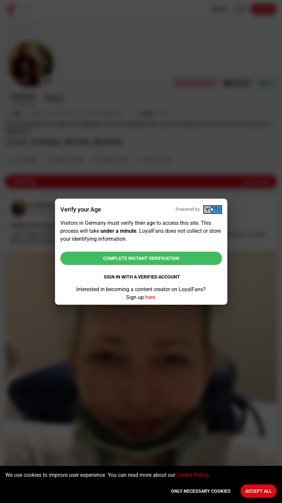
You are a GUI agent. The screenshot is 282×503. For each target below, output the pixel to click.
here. (150, 297)
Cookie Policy (192, 475)
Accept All (258, 491)
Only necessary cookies (201, 491)
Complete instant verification (141, 258)
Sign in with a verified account (142, 277)
